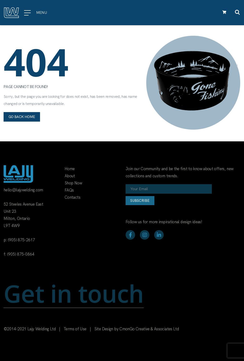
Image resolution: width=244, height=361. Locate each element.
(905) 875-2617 (21, 239)
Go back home (22, 116)
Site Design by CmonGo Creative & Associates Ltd (136, 328)
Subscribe (140, 200)
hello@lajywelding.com (23, 190)
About (70, 175)
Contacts (72, 197)
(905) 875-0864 (20, 254)
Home (70, 168)
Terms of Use (75, 328)
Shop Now (73, 183)
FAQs (69, 190)
